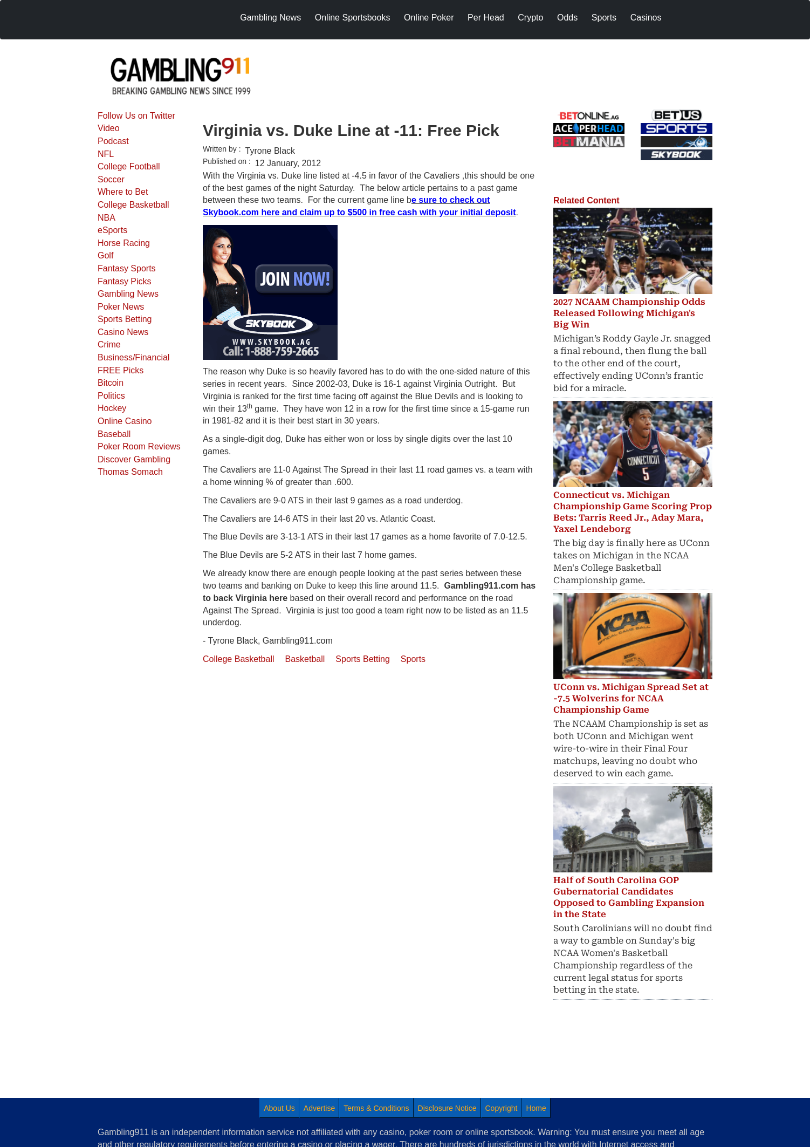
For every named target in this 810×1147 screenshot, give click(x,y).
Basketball (305, 659)
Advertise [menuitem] (319, 1108)
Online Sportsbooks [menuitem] (352, 17)
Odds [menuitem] (567, 17)
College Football (129, 166)
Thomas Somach (130, 471)
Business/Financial (133, 357)
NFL (106, 154)
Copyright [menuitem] (501, 1108)
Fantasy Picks (125, 281)
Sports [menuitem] (604, 17)
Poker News (121, 306)
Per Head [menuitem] (486, 17)
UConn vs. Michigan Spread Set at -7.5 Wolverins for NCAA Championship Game (631, 698)
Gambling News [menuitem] (270, 17)
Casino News (123, 332)
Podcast (113, 141)
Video (109, 128)
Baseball (114, 434)
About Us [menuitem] (279, 1108)
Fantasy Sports (127, 268)
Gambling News (128, 293)
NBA (106, 217)
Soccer (111, 179)
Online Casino (125, 421)
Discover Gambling (134, 459)
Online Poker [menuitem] (429, 17)
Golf (105, 255)
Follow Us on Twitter (136, 115)
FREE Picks (120, 370)
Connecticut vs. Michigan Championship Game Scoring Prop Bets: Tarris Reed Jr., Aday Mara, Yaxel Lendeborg (632, 512)
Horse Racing (124, 243)
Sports (413, 659)
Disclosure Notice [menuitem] (447, 1108)
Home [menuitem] (536, 1108)
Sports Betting (125, 319)
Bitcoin (110, 382)
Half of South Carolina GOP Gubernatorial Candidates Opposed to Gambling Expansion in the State (628, 897)
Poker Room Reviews (139, 446)
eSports (112, 230)
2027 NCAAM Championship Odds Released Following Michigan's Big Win (629, 313)
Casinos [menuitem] (646, 17)
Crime (109, 344)
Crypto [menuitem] (530, 17)
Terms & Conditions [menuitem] (376, 1108)
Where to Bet (123, 191)
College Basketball (133, 204)
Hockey (112, 408)
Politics (111, 395)
